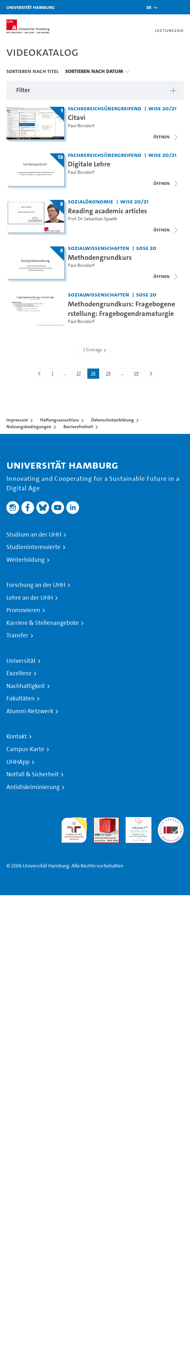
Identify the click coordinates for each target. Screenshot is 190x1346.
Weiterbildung (25, 560)
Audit (99, 820)
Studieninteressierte (33, 547)
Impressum (17, 420)
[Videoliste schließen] (166, 137)
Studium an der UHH (33, 534)
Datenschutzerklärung (112, 420)
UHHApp (18, 762)
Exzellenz (19, 673)
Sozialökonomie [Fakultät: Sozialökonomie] (90, 201)
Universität (21, 661)
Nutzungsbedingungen (28, 426)
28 (95, 374)
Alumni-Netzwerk (29, 711)
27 (80, 374)
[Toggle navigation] (182, 7)
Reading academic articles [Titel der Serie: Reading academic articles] (107, 211)
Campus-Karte (25, 749)
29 (110, 374)
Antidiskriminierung (33, 787)
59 (138, 374)
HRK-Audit (137, 820)
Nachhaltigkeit (25, 686)
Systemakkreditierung (171, 820)
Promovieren (23, 610)
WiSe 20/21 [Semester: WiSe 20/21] (162, 108)
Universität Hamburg (30, 7)
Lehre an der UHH (29, 598)
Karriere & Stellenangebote (42, 623)
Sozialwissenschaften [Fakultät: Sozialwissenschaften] (98, 248)
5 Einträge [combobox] (95, 350)
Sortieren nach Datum (94, 71)
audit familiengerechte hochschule (74, 828)
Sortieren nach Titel (32, 71)
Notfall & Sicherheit (32, 774)
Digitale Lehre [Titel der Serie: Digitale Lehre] (89, 164)
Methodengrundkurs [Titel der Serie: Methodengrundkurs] (100, 257)
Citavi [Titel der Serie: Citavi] (76, 117)
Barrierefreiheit (78, 426)
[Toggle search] (166, 7)
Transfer (17, 635)
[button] (148, 7)
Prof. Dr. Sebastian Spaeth (92, 219)
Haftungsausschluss (59, 420)
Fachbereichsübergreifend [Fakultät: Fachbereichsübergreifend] (104, 108)
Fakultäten (20, 698)
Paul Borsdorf (81, 126)
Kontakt (16, 736)
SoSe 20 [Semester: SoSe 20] (146, 248)
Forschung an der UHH (35, 585)
